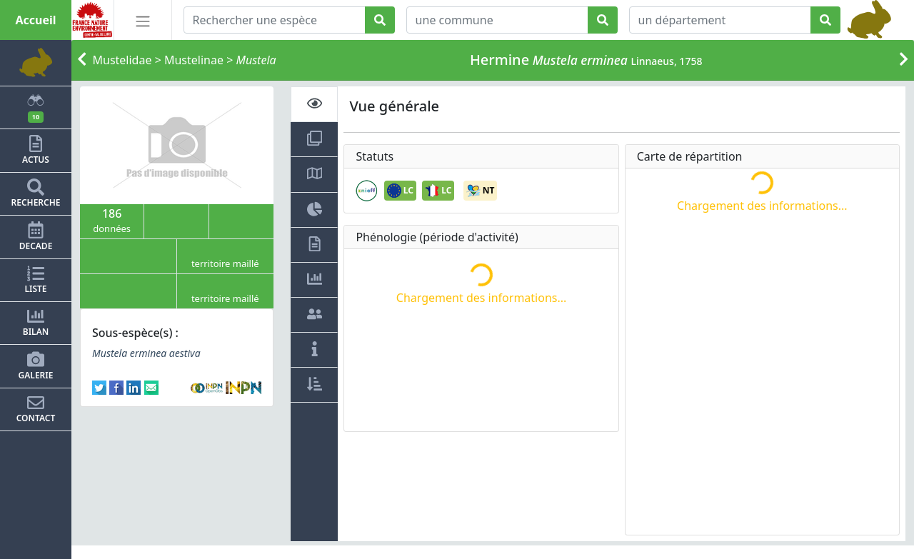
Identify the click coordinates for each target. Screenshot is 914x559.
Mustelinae (194, 60)
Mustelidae (122, 60)
